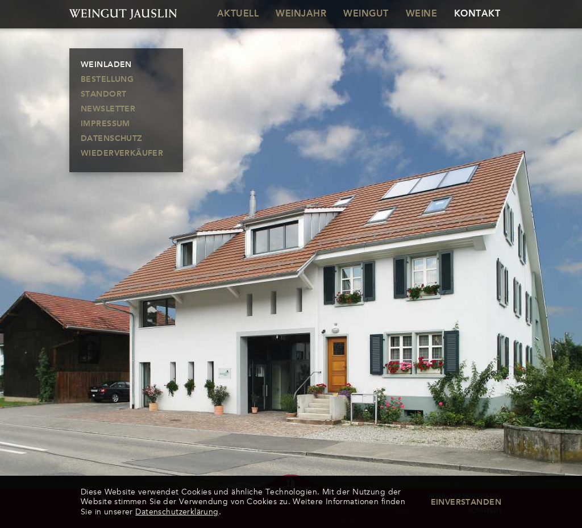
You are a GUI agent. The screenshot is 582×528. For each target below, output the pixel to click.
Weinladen (106, 65)
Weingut (365, 14)
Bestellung (107, 80)
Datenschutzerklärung (176, 512)
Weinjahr (301, 14)
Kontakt (477, 14)
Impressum (105, 124)
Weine (421, 14)
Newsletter (108, 109)
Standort (103, 94)
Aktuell (238, 14)
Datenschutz (112, 139)
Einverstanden (466, 502)
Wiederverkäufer (122, 153)
